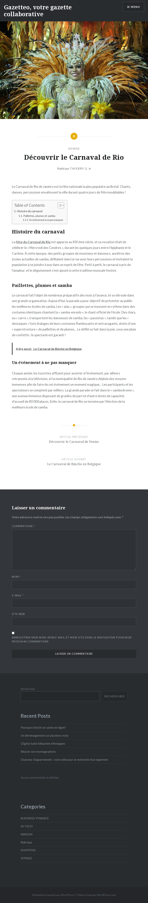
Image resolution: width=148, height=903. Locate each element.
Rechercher (28, 689)
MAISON (26, 834)
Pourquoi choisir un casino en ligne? (43, 727)
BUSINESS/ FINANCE (35, 818)
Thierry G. (79, 168)
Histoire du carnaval (29, 211)
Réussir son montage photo (38, 751)
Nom (16, 576)
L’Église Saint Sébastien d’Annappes (43, 743)
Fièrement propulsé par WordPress (53, 895)
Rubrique (26, 842)
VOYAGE (74, 148)
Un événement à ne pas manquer (46, 220)
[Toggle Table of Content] (59, 205)
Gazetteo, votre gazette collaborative (38, 10)
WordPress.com (106, 895)
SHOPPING (28, 850)
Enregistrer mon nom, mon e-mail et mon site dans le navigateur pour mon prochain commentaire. (72, 639)
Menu (135, 6)
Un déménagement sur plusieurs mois (44, 735)
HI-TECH (27, 826)
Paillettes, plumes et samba (39, 215)
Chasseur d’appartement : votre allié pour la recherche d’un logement (64, 759)
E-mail (18, 595)
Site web (18, 613)
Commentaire (23, 526)
